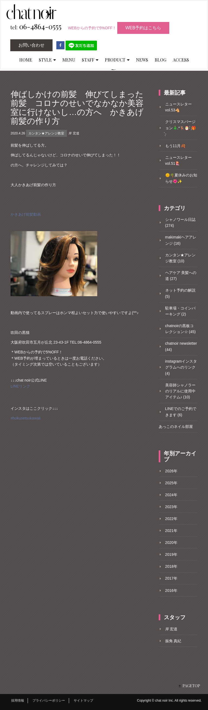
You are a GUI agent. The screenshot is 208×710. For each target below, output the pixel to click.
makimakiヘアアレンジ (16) (180, 240)
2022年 (171, 519)
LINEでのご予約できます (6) (180, 411)
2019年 (171, 554)
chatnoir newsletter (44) (181, 346)
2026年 (171, 471)
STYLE (47, 60)
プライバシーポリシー (48, 700)
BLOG (160, 60)
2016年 (171, 590)
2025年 (171, 483)
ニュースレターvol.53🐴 (178, 107)
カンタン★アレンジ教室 (46, 133)
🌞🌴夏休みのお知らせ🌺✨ (181, 178)
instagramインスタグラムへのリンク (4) (181, 367)
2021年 (171, 530)
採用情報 (17, 700)
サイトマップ (83, 700)
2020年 (171, 542)
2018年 (171, 566)
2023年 (171, 507)
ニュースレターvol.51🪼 (178, 160)
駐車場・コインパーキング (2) (180, 311)
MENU (68, 60)
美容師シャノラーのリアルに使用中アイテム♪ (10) (180, 391)
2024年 (171, 495)
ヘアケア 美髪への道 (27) (181, 275)
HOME (25, 60)
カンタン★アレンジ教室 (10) (180, 258)
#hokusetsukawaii (26, 418)
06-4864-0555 (35, 26)
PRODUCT (117, 60)
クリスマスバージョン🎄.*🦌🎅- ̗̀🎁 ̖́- (180, 128)
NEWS (142, 60)
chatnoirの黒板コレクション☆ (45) (180, 329)
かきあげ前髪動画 (26, 214)
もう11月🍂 (175, 146)
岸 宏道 (74, 133)
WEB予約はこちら (143, 27)
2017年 (171, 578)
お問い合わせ (31, 45)
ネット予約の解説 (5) (180, 293)
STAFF (90, 60)
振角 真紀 (173, 641)
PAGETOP (191, 685)
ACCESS (181, 60)
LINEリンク (20, 386)
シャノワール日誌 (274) (180, 222)
